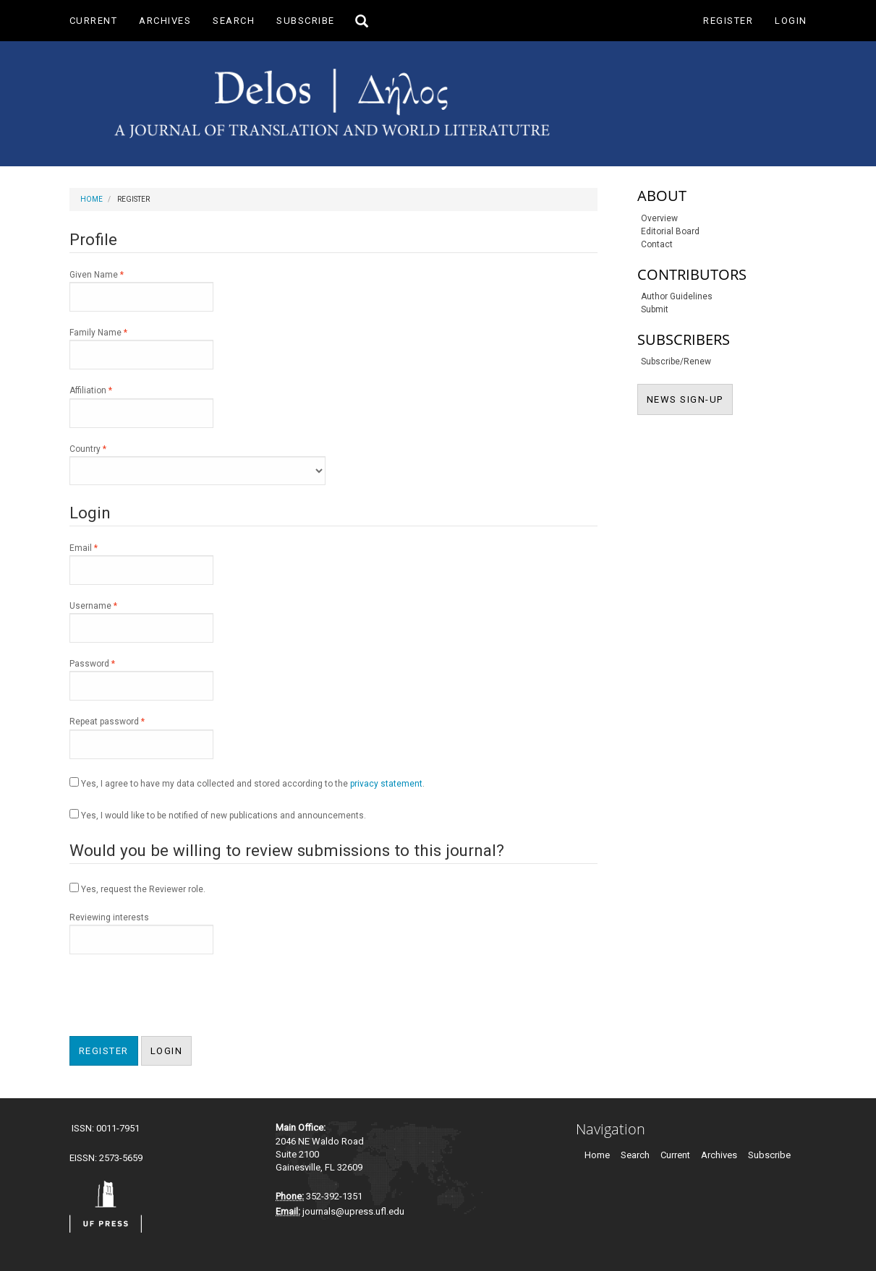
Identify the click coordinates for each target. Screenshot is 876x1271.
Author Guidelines (677, 296)
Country (197, 463)
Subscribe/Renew (676, 361)
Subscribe (305, 20)
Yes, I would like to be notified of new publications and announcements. (217, 815)
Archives (165, 20)
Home (91, 199)
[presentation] (179, 997)
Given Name (141, 290)
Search (234, 20)
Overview (659, 218)
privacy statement (386, 784)
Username (141, 621)
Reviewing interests (141, 933)
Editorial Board (670, 231)
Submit (654, 309)
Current (93, 20)
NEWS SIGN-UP (690, 398)
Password (141, 679)
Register (728, 20)
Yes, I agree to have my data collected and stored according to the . (247, 783)
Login (791, 20)
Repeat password (141, 736)
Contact (657, 244)
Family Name (141, 347)
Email (141, 563)
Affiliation (141, 405)
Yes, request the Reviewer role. (137, 888)
